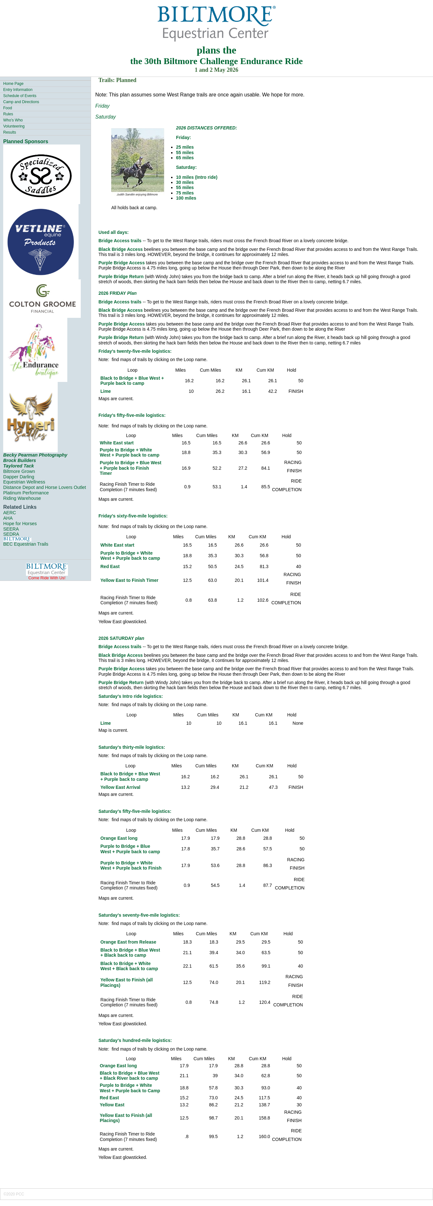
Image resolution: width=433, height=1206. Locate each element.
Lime (105, 391)
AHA (8, 518)
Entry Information (17, 89)
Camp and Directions (21, 102)
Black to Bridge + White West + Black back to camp (129, 966)
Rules (8, 114)
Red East (110, 566)
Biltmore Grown (19, 471)
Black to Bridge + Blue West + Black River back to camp (129, 1075)
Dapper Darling (18, 476)
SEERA (11, 529)
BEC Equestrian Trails (25, 544)
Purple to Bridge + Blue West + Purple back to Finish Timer (130, 468)
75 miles (185, 192)
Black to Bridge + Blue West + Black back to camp (130, 952)
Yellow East (112, 1104)
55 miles (185, 152)
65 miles (185, 157)
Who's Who (13, 120)
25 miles (185, 147)
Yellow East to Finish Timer (129, 580)
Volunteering (14, 126)
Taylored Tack (18, 465)
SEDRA (11, 534)
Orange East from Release (128, 942)
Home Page (13, 83)
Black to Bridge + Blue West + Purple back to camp (132, 381)
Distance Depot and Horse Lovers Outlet (44, 487)
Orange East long (118, 838)
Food (7, 108)
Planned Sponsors (25, 141)
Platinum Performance (26, 492)
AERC (9, 512)
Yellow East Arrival (120, 787)
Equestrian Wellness (24, 481)
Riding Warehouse (22, 498)
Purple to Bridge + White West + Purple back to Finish (131, 865)
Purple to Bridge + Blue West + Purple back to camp (130, 849)
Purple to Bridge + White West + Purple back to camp (129, 452)
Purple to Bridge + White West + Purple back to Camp (130, 1088)
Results (9, 132)
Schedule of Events (19, 96)
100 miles (186, 198)
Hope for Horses (20, 523)
